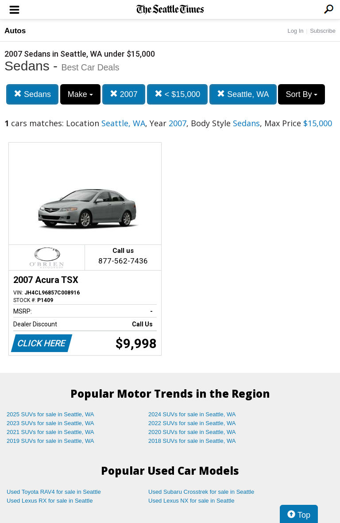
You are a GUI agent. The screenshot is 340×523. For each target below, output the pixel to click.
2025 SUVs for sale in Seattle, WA (50, 414)
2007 (124, 94)
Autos (15, 31)
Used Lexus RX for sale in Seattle (50, 500)
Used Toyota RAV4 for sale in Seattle (54, 491)
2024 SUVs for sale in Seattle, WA (192, 414)
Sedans (32, 94)
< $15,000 (178, 94)
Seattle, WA (243, 94)
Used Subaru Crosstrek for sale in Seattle (201, 491)
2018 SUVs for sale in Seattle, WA (192, 441)
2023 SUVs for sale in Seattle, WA (50, 423)
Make (80, 94)
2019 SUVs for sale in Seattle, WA (50, 441)
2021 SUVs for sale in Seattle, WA (50, 432)
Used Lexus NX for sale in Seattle (191, 500)
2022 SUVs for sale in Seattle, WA (192, 423)
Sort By (301, 94)
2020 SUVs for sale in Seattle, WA (192, 432)
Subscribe (323, 30)
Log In (295, 30)
